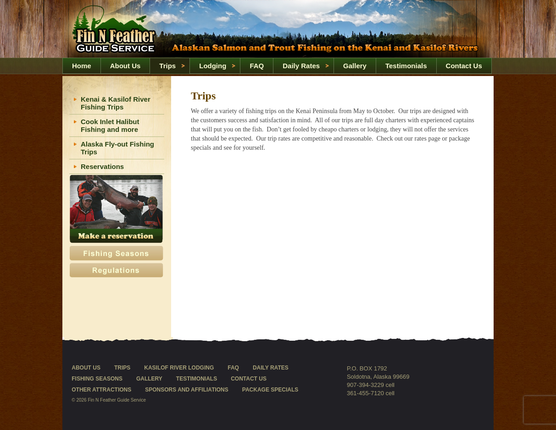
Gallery (355, 66)
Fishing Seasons (97, 379)
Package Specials (270, 389)
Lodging (212, 66)
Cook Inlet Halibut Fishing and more (110, 125)
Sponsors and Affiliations (186, 389)
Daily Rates (301, 66)
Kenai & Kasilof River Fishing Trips (115, 103)
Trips (167, 66)
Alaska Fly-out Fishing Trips (117, 148)
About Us (125, 66)
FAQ (257, 66)
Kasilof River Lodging (179, 368)
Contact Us (464, 66)
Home (116, 29)
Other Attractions (101, 389)
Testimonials (406, 66)
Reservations (102, 166)
